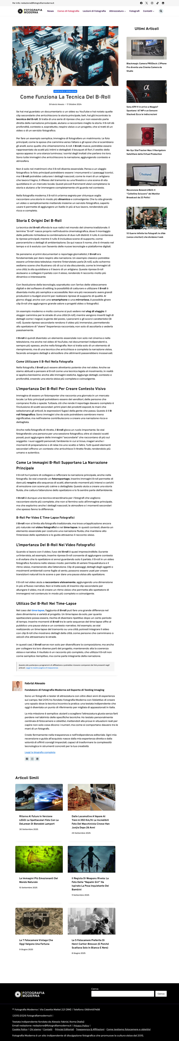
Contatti (49, 1029)
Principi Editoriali (67, 1029)
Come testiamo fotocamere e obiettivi (133, 1029)
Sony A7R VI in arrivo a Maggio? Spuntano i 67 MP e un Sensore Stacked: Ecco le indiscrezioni (145, 111)
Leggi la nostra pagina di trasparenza (42, 668)
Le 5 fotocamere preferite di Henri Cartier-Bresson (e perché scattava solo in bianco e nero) (90, 944)
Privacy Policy (82, 1025)
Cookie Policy (20, 1029)
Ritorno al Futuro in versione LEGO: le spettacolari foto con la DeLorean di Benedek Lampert (39, 820)
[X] (146, 3)
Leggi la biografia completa (41, 752)
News (50, 10)
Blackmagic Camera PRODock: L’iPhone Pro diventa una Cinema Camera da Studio (146, 67)
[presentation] (39, 797)
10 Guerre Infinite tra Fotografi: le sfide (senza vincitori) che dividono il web (146, 241)
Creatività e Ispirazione (65, 91)
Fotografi (134, 10)
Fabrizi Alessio (57, 104)
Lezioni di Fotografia (94, 10)
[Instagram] (152, 3)
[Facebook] (141, 3)
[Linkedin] (163, 3)
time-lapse (38, 610)
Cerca (94, 988)
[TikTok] (157, 3)
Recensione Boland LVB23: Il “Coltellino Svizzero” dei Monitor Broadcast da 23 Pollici (145, 198)
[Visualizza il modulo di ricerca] (161, 11)
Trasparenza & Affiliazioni (93, 1029)
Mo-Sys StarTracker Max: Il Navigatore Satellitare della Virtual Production (142, 154)
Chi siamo (36, 1029)
